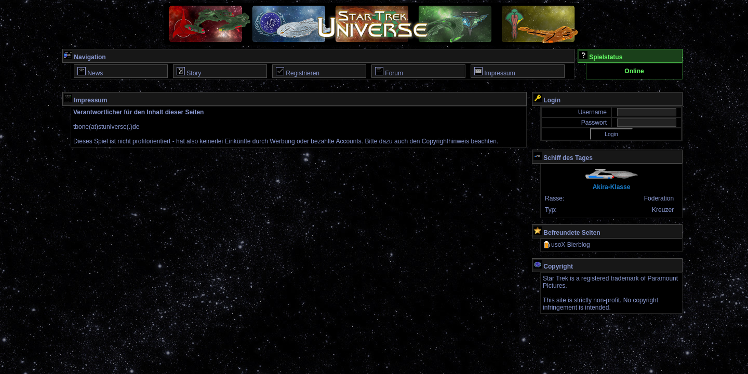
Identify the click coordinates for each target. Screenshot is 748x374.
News (90, 72)
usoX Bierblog (566, 244)
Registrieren (297, 72)
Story (189, 72)
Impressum (494, 72)
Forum (389, 72)
